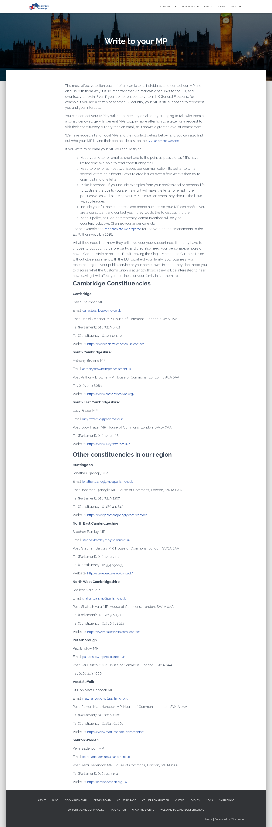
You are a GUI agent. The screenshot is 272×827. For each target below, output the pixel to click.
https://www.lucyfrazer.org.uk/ (110, 443)
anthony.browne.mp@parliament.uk (109, 369)
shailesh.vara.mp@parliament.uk (106, 598)
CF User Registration (155, 799)
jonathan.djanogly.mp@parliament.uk (110, 481)
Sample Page (226, 799)
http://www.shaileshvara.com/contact (116, 631)
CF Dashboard (102, 799)
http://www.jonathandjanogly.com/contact (120, 514)
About (236, 6)
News (221, 6)
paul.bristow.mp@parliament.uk (106, 656)
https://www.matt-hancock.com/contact (118, 731)
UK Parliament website (165, 141)
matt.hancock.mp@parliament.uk (107, 698)
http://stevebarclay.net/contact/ (112, 573)
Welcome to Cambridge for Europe (182, 809)
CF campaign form (76, 799)
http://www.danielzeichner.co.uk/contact (118, 344)
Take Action (190, 6)
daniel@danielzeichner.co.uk (103, 310)
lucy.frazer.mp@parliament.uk (104, 419)
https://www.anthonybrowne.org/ (113, 393)
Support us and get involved (86, 809)
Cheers (179, 799)
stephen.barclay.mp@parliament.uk (109, 539)
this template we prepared (125, 229)
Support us (168, 6)
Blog (55, 799)
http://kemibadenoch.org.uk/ (109, 781)
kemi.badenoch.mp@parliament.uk (108, 756)
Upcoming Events (143, 809)
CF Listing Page (126, 799)
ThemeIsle (237, 818)
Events (208, 6)
